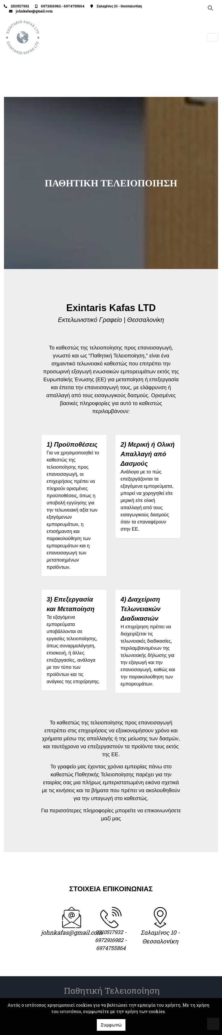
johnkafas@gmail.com (34, 11)
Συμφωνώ (111, 1025)
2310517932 (20, 6)
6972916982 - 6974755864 (62, 6)
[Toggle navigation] (212, 37)
